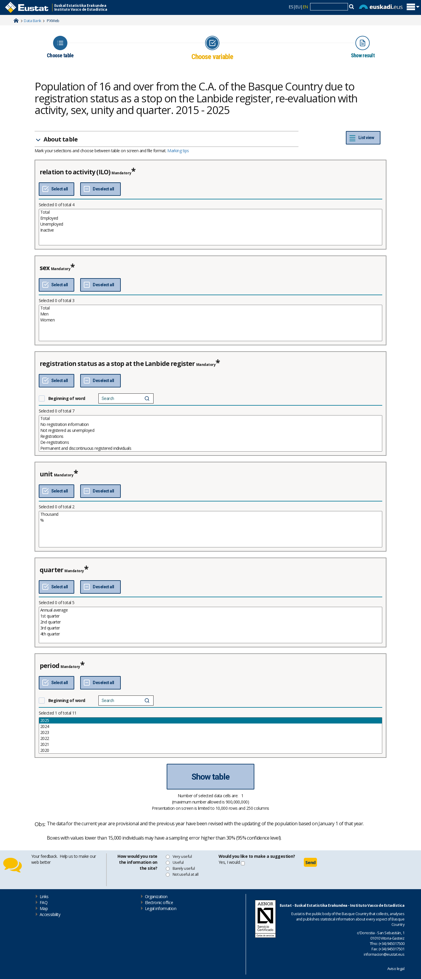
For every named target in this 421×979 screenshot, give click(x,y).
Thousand (210, 514)
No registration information (210, 424)
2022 (210, 738)
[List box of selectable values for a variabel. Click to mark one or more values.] (210, 227)
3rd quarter (210, 628)
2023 (210, 732)
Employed (210, 218)
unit (46, 474)
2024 (210, 726)
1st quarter (210, 616)
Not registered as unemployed (210, 430)
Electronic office (159, 902)
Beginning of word (66, 398)
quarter (51, 570)
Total (210, 212)
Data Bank (32, 20)
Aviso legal (395, 968)
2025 (210, 721)
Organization (156, 896)
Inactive (210, 230)
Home (16, 20)
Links (44, 896)
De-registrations (210, 442)
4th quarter (210, 634)
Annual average (210, 610)
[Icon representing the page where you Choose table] (60, 47)
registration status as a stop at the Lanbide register (117, 363)
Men (210, 314)
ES (291, 7)
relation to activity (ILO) (75, 172)
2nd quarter (210, 622)
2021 (210, 744)
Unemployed (210, 224)
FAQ (43, 902)
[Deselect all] (100, 189)
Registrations (210, 436)
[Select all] (56, 189)
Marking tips (178, 150)
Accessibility (50, 914)
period (49, 665)
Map (44, 908)
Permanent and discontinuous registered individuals (210, 448)
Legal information (160, 908)
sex (44, 268)
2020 (210, 750)
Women (210, 320)
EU (297, 7)
